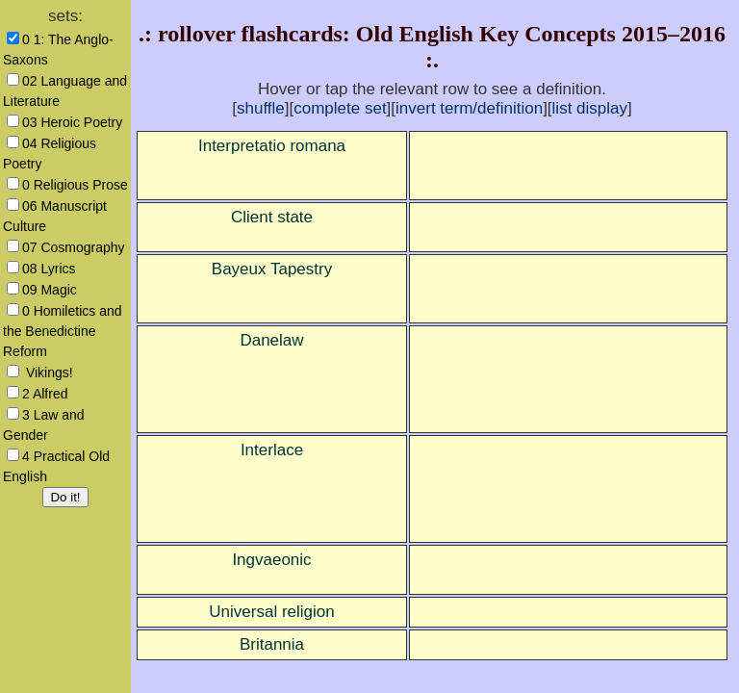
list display (589, 108)
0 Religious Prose (75, 184)
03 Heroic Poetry (72, 122)
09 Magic (49, 289)
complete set (339, 108)
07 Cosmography (73, 247)
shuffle (261, 108)
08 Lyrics (49, 268)
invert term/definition (469, 108)
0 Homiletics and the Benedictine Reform (62, 331)
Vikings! (47, 372)
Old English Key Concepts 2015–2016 (541, 33)
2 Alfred (44, 393)
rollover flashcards (250, 33)
